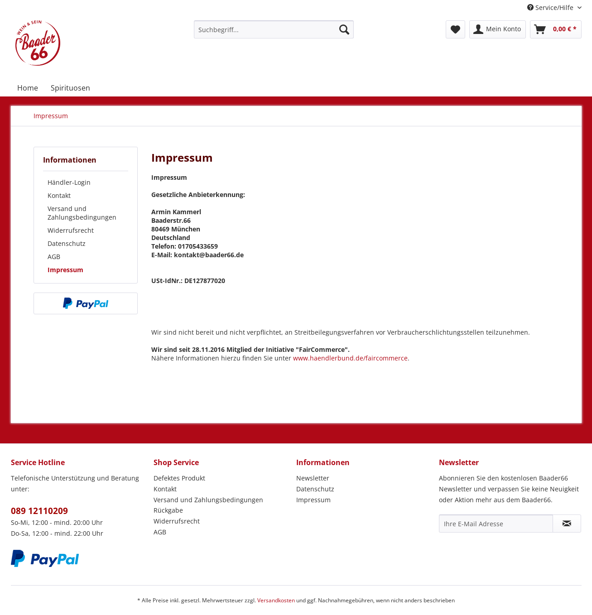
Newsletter (312, 478)
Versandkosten (276, 600)
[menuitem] (274, 29)
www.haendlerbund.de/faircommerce (350, 358)
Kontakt (59, 195)
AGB (54, 256)
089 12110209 (39, 511)
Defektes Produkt (179, 478)
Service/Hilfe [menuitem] (551, 7)
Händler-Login (69, 182)
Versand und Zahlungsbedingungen (82, 212)
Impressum (65, 269)
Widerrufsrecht (71, 230)
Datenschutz (67, 243)
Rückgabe (168, 510)
